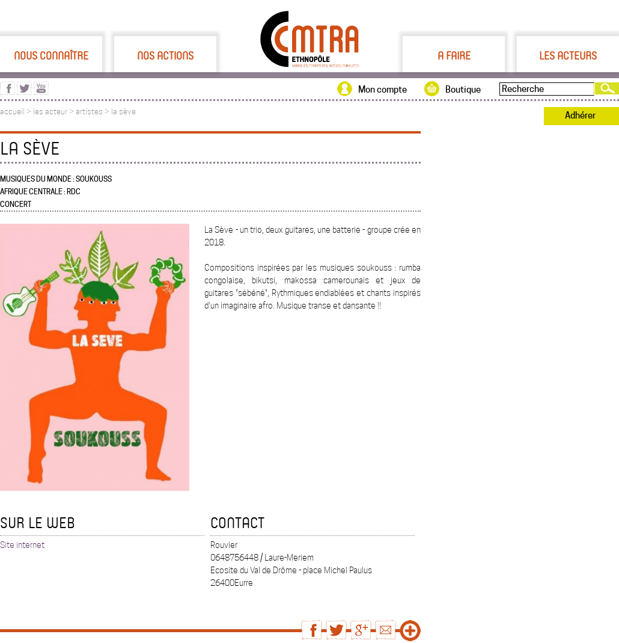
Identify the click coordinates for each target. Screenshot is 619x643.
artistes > (93, 111)
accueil (12, 111)
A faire (454, 55)
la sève (123, 111)
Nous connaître (51, 55)
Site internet (22, 545)
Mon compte (382, 89)
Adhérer (580, 115)
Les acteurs (568, 55)
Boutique (463, 89)
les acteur (50, 111)
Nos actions (165, 55)
